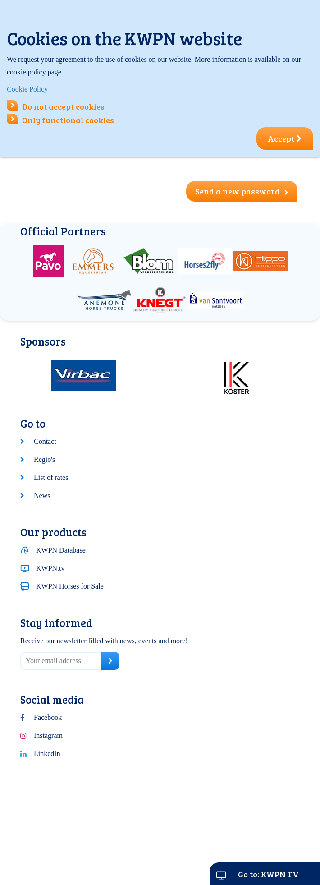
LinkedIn (47, 753)
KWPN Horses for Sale (70, 586)
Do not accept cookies (56, 106)
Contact (45, 441)
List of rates (51, 477)
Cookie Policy (27, 89)
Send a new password (241, 191)
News (42, 495)
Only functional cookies (60, 120)
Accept (285, 138)
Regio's (44, 459)
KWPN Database (61, 550)
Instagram (48, 735)
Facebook (48, 717)
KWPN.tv (50, 568)
